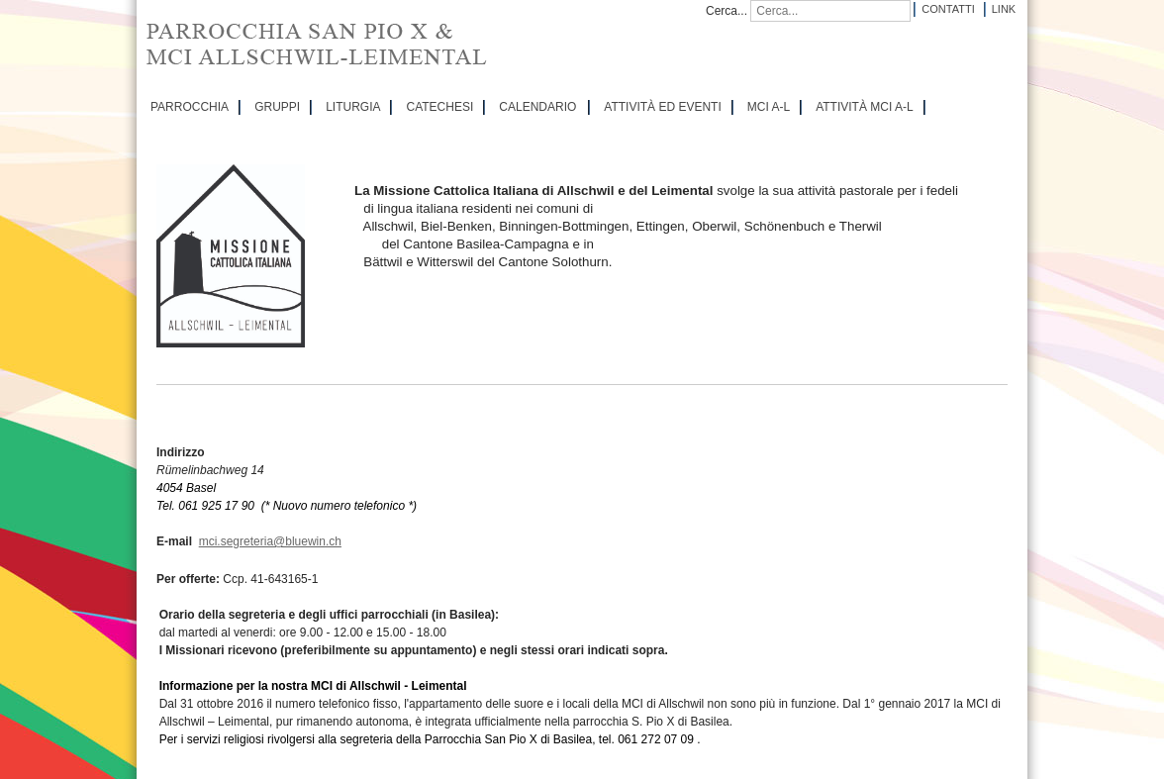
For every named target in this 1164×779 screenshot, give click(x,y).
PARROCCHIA (189, 107)
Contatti (948, 9)
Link (1004, 9)
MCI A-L (768, 107)
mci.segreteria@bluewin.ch (270, 541)
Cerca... (726, 11)
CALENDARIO (537, 107)
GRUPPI (277, 107)
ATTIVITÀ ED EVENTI (662, 107)
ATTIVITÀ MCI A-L (864, 107)
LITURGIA (353, 107)
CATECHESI (439, 107)
